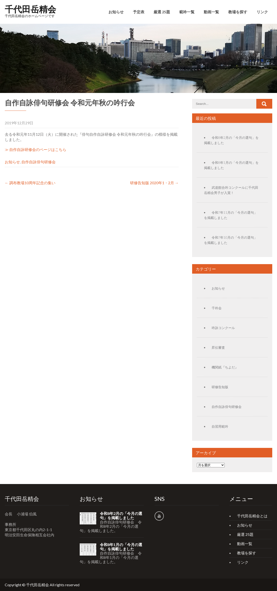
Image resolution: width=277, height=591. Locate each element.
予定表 (138, 12)
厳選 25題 (162, 12)
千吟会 (217, 308)
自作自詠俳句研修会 (38, 162)
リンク (262, 12)
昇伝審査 (218, 347)
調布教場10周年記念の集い (30, 182)
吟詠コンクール (223, 328)
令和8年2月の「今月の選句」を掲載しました (121, 515)
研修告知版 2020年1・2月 (154, 182)
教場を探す (237, 12)
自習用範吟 (220, 426)
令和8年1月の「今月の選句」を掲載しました (121, 547)
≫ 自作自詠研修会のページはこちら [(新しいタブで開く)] (35, 149)
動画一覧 (211, 12)
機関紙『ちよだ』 (225, 367)
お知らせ (116, 12)
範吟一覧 (186, 12)
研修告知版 (220, 387)
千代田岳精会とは (252, 515)
